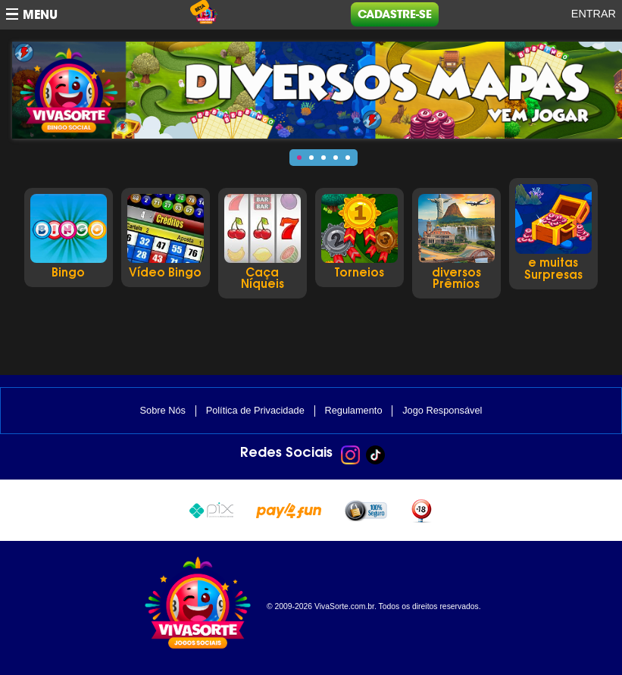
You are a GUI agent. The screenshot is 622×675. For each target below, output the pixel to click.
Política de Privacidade (255, 411)
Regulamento (353, 411)
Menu (40, 15)
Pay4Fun (288, 509)
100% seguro (365, 510)
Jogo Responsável (442, 411)
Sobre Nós (163, 411)
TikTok (375, 454)
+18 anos (421, 510)
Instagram (350, 454)
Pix (211, 508)
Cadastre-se (395, 14)
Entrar (593, 14)
